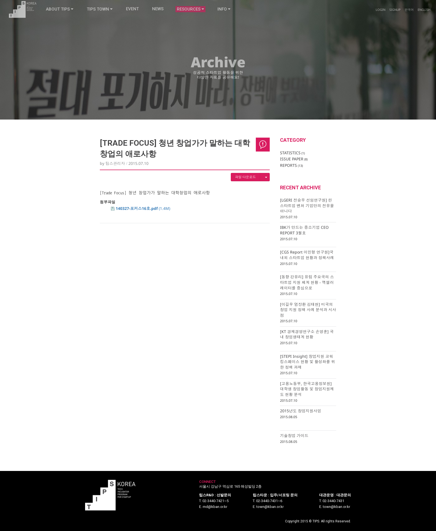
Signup (395, 4)
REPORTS (291, 165)
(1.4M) (140, 208)
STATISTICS (292, 152)
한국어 (409, 4)
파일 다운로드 (245, 177)
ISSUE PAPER (294, 159)
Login (380, 4)
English (424, 4)
